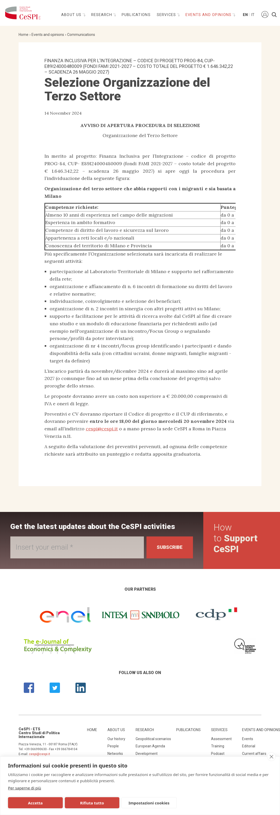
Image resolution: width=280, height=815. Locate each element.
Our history (116, 739)
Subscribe (170, 547)
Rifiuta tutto (87, 802)
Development (147, 753)
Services (167, 15)
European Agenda (150, 746)
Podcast (217, 753)
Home (23, 35)
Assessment (221, 739)
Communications (81, 35)
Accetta (34, 802)
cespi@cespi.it (102, 429)
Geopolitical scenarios (153, 739)
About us (72, 15)
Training (217, 746)
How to (236, 538)
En (245, 15)
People (113, 746)
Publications (136, 15)
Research (102, 15)
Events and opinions (209, 15)
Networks (115, 753)
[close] (271, 756)
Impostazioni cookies (141, 802)
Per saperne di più (24, 787)
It (252, 15)
